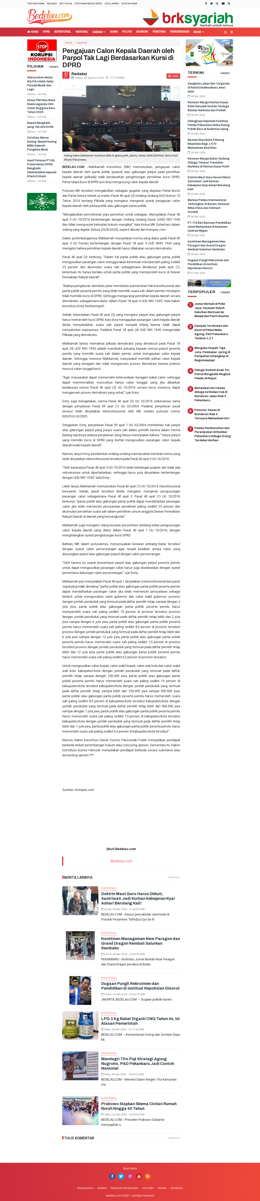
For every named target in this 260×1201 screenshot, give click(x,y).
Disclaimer (112, 3)
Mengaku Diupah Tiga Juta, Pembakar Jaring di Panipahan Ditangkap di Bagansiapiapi (212, 354)
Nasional (82, 31)
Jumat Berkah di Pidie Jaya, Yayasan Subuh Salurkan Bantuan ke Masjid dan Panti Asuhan (211, 310)
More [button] (197, 32)
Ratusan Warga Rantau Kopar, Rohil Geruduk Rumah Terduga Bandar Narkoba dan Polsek (208, 106)
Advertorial (62, 31)
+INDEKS (174, 877)
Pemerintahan (179, 31)
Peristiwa (159, 31)
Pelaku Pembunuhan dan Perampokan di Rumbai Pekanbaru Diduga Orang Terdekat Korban (212, 434)
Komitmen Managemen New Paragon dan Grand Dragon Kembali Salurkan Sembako (140, 943)
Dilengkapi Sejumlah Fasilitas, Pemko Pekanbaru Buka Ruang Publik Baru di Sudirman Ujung (209, 125)
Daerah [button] (98, 32)
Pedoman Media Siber (88, 3)
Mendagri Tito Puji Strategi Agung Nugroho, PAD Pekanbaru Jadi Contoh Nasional (137, 1063)
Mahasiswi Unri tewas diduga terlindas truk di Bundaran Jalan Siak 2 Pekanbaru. (210, 394)
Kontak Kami (129, 3)
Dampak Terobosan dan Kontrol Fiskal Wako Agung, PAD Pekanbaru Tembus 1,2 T (211, 332)
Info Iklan (65, 3)
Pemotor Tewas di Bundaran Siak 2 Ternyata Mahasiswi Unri (211, 414)
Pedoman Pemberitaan (124, 1188)
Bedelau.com (122, 861)
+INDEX (53, 66)
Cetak (173, 76)
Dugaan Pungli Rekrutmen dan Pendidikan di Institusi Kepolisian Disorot (208, 264)
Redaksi (52, 3)
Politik (127, 31)
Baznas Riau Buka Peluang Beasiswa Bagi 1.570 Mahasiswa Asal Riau (206, 143)
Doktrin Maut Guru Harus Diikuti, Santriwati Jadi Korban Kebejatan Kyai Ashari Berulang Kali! (138, 898)
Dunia (114, 31)
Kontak (162, 1188)
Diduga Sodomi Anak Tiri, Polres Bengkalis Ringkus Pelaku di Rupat (212, 374)
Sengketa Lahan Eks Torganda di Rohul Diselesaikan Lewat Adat (209, 87)
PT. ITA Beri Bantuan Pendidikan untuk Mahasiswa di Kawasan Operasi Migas (209, 226)
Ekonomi (142, 31)
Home (32, 32)
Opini (46, 31)
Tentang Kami (35, 3)
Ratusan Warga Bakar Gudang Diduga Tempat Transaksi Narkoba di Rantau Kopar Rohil (208, 162)
